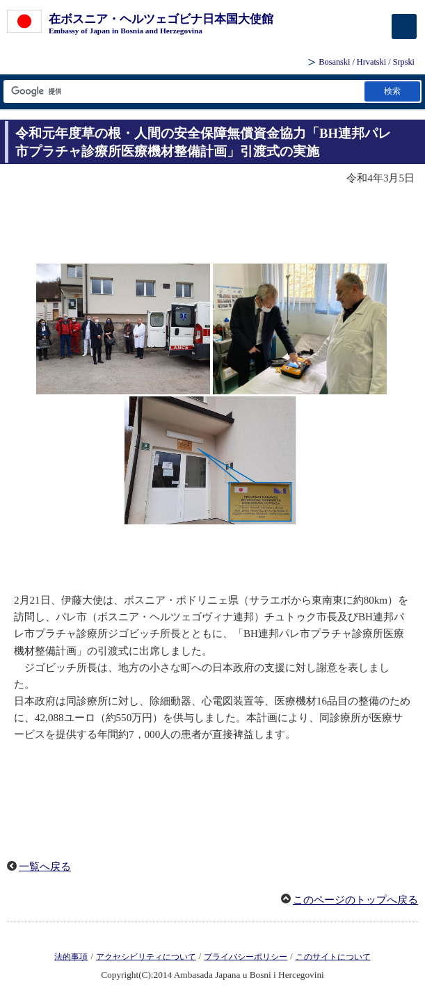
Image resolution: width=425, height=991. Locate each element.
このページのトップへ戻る (355, 899)
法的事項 (71, 956)
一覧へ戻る (45, 866)
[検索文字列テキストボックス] (183, 91)
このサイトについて (333, 956)
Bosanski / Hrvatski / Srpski (367, 62)
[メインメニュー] (404, 26)
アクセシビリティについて (146, 956)
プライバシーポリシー (245, 956)
